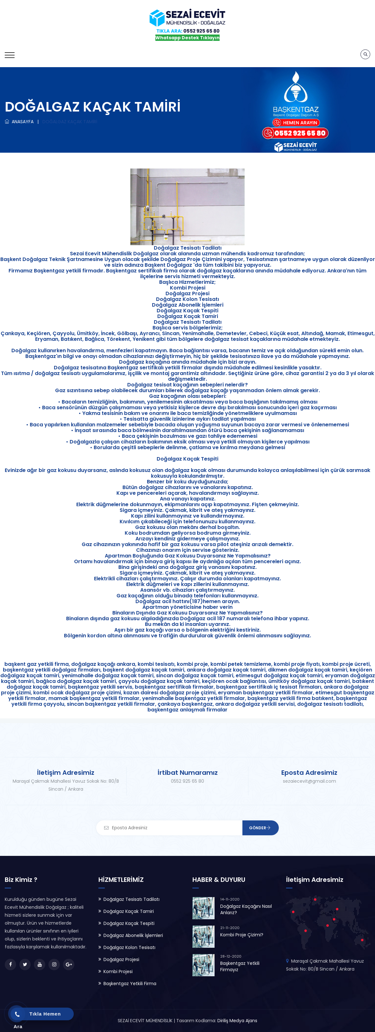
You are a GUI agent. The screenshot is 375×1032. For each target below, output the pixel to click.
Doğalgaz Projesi (121, 959)
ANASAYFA (19, 121)
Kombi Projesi (118, 971)
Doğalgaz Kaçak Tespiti (128, 923)
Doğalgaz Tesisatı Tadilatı (131, 899)
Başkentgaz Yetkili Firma (129, 983)
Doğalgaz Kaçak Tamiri (128, 911)
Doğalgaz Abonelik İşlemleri (133, 935)
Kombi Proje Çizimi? (241, 935)
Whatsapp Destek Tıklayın (187, 38)
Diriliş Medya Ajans (237, 1020)
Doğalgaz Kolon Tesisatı (129, 947)
